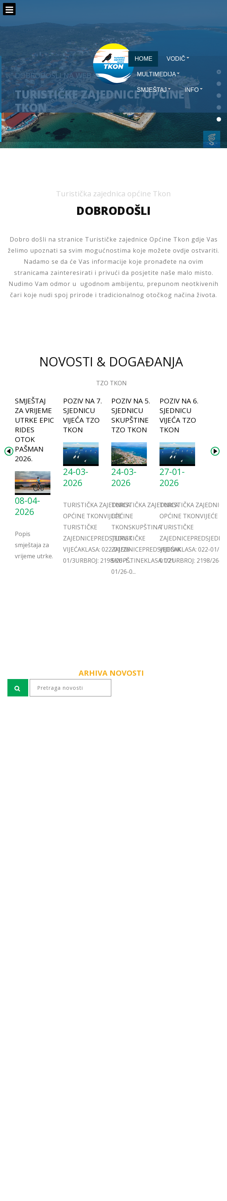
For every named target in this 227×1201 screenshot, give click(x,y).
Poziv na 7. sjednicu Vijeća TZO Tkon (82, 415)
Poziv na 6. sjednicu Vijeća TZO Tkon (178, 415)
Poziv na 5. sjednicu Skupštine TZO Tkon (130, 415)
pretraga (7, 705)
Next (215, 451)
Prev (8, 451)
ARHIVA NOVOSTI (111, 673)
